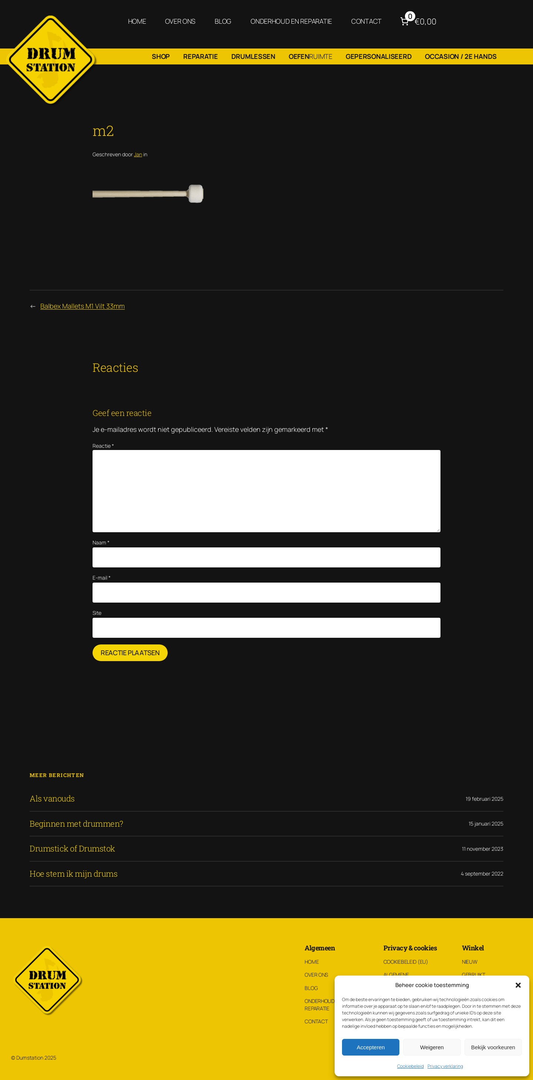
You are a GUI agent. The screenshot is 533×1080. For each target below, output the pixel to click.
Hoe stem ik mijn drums (73, 874)
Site (97, 612)
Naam (101, 542)
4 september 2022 (482, 873)
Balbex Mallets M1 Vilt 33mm (82, 305)
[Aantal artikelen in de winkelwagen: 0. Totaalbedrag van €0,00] (417, 21)
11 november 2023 (482, 848)
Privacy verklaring (445, 1066)
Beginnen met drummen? (76, 824)
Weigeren (432, 1047)
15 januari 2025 (486, 823)
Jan (138, 154)
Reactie (103, 445)
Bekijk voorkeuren (493, 1047)
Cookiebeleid (410, 1066)
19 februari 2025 (484, 798)
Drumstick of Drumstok (72, 848)
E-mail (102, 577)
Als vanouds (52, 798)
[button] (518, 985)
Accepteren (371, 1047)
